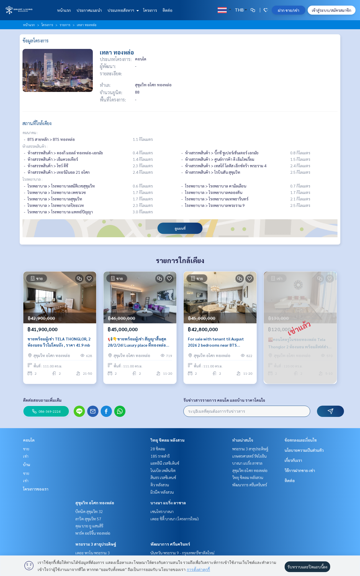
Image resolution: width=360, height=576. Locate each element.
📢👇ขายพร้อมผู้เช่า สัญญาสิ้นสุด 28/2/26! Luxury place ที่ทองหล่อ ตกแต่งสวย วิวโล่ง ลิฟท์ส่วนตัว (137, 345)
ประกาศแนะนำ (89, 10)
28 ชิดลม (157, 448)
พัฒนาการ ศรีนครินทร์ (170, 543)
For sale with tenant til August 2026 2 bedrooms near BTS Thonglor (216, 345)
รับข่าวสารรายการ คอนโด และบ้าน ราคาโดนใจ (224, 400)
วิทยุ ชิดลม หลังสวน (167, 439)
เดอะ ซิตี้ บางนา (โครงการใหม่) (174, 518)
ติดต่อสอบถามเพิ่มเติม (42, 400)
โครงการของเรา (35, 488)
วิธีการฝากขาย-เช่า (300, 470)
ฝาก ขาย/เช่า (288, 10)
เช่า (25, 455)
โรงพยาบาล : (32, 179)
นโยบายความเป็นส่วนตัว (304, 450)
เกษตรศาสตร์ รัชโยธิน (249, 455)
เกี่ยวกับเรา (293, 460)
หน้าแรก (64, 10)
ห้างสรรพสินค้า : (35, 146)
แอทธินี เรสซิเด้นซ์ (164, 463)
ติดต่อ (167, 10)
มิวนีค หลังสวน (162, 491)
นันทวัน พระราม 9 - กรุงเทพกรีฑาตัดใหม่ (182, 552)
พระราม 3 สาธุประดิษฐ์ (95, 543)
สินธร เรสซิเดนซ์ (163, 477)
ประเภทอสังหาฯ (122, 10)
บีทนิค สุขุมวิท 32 (89, 511)
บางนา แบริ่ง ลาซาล (168, 502)
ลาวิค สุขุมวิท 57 (88, 518)
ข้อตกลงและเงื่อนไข (301, 439)
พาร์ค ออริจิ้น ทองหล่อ (92, 533)
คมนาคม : (30, 132)
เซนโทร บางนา (162, 511)
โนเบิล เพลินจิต (163, 470)
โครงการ (150, 10)
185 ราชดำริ (160, 455)
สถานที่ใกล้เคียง (36, 123)
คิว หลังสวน (159, 484)
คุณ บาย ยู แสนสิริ (89, 525)
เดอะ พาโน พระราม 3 (92, 552)
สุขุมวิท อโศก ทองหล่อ (94, 502)
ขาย (26, 448)
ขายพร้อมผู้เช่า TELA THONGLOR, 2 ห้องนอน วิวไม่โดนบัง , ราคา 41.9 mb (59, 344)
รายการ (65, 24)
